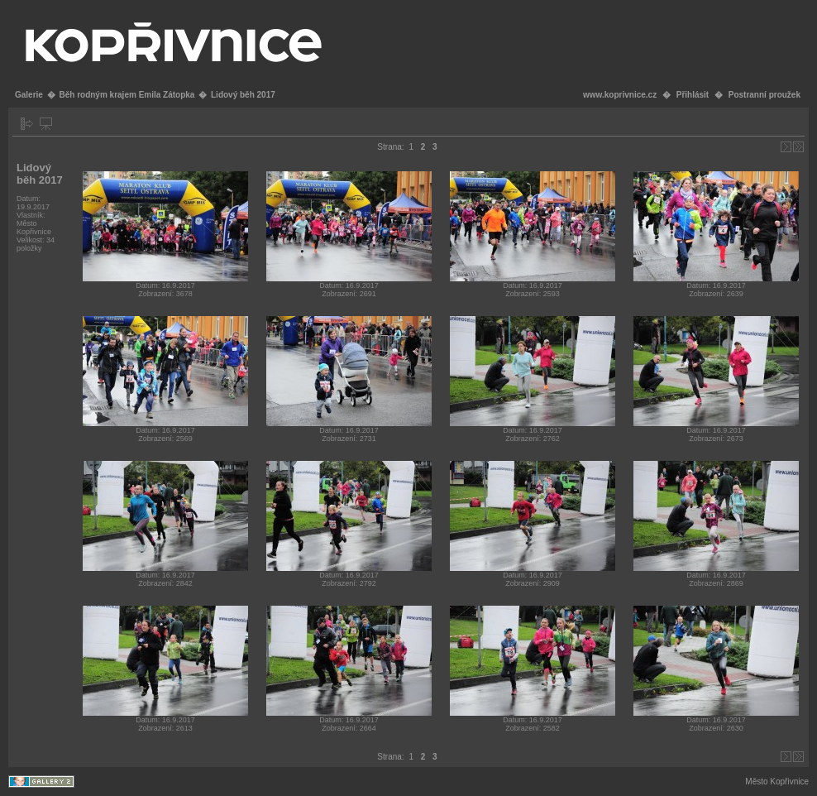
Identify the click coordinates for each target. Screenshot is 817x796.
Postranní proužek (764, 94)
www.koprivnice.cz (620, 94)
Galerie (29, 94)
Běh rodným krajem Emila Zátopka (126, 94)
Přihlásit (692, 94)
